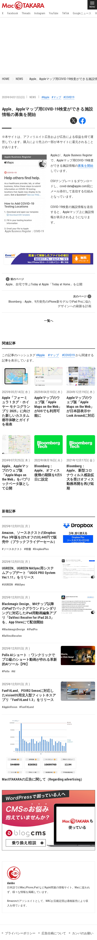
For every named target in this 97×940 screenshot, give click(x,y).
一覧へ (48, 321)
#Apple (45, 97)
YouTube (53, 13)
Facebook (12, 13)
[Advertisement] (48, 45)
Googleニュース (82, 13)
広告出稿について (54, 933)
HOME (5, 79)
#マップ (56, 97)
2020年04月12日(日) (13, 97)
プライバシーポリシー (20, 933)
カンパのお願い (82, 933)
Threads (26, 13)
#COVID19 (68, 97)
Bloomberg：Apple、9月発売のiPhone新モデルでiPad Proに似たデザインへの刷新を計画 (49, 301)
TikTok (65, 13)
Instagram (39, 13)
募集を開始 (85, 165)
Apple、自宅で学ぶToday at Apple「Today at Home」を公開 (44, 281)
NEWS (19, 79)
